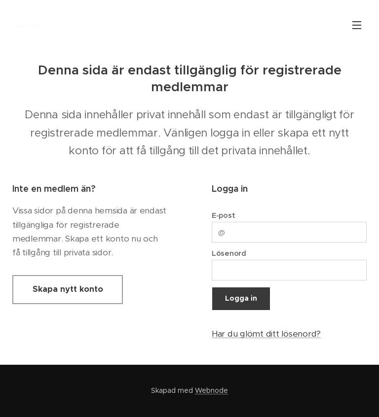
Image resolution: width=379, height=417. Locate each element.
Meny (356, 25)
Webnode (211, 390)
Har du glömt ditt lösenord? (266, 333)
